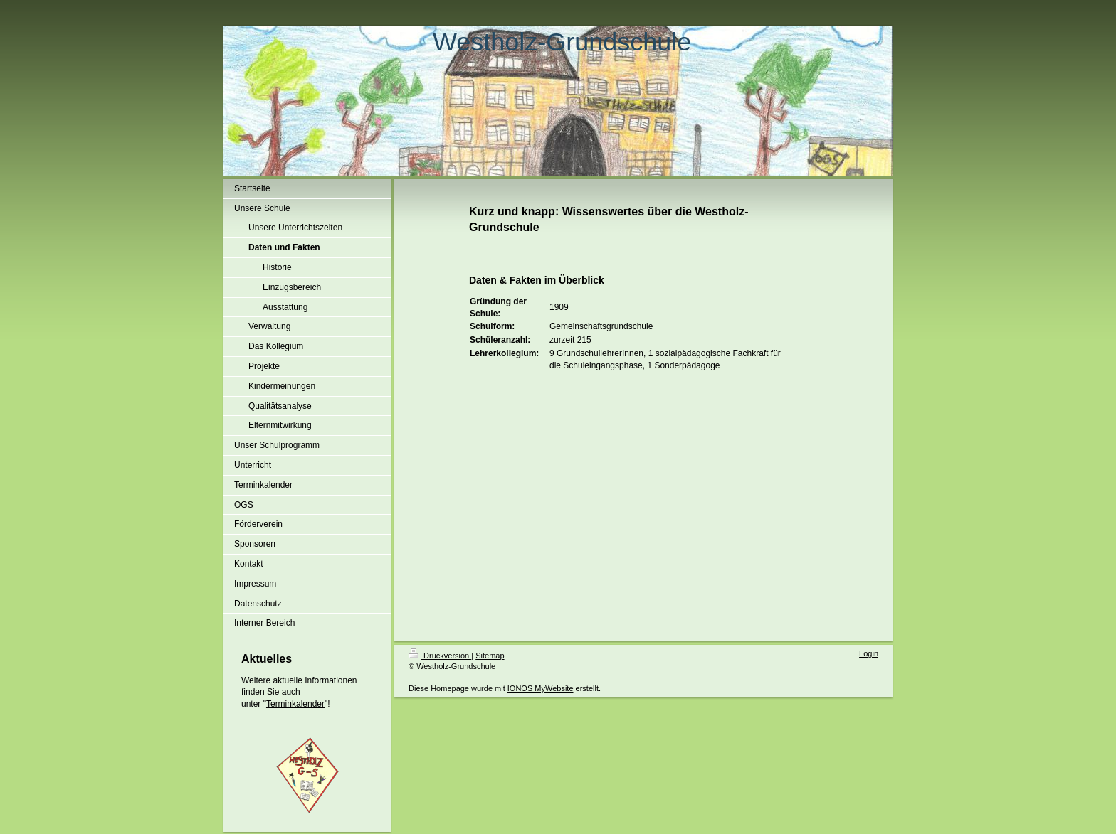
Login (868, 653)
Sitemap (489, 655)
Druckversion (440, 655)
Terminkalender (295, 704)
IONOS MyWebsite (540, 688)
